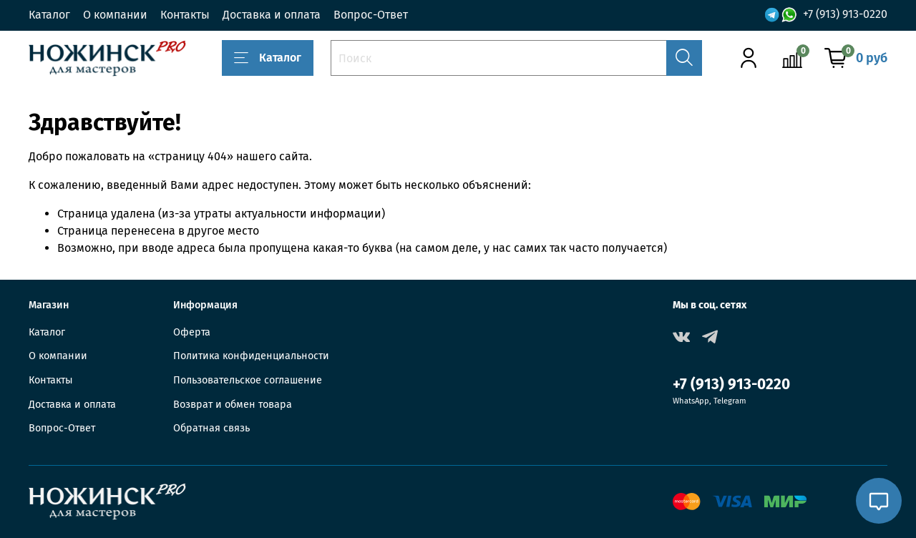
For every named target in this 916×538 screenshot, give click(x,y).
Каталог (49, 14)
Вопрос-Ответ (370, 14)
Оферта (191, 332)
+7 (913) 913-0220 (845, 14)
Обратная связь (211, 428)
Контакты (185, 14)
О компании (115, 14)
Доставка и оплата (272, 14)
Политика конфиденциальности (251, 356)
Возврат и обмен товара (232, 404)
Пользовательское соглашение (247, 380)
